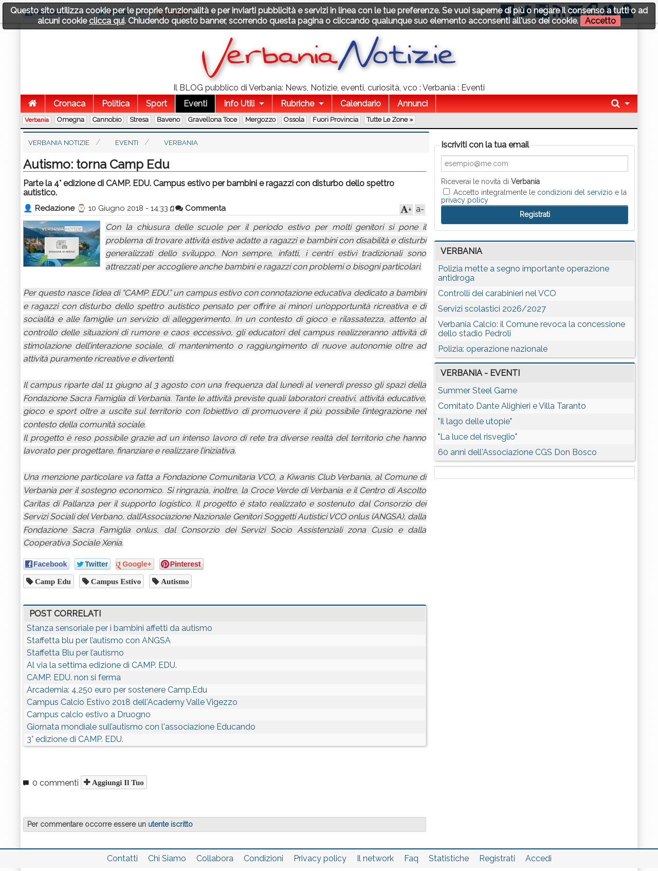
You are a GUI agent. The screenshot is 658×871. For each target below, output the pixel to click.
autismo (174, 581)
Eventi (195, 103)
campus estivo (115, 581)
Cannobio (107, 119)
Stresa (139, 119)
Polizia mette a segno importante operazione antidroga (523, 273)
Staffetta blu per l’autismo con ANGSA (99, 640)
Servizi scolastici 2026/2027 (492, 309)
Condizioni (263, 858)
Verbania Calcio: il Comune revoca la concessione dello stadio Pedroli (531, 328)
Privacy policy (320, 858)
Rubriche (297, 103)
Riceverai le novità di (490, 181)
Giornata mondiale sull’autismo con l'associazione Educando (141, 727)
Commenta (200, 208)
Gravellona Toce (212, 119)
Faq (411, 858)
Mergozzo (260, 119)
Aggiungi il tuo (117, 782)
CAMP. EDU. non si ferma (74, 677)
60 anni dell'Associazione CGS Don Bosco (517, 452)
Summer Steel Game (477, 390)
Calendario (360, 103)
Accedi (538, 858)
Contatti (122, 858)
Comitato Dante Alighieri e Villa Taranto (512, 406)
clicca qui (106, 21)
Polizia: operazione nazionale (492, 349)
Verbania (37, 119)
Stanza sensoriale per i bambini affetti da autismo (119, 628)
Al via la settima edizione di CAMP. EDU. (102, 665)
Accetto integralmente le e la (534, 196)
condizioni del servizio (575, 192)
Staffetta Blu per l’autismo (75, 653)
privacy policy (464, 200)
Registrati (497, 858)
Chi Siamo (167, 858)
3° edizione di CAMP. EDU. (75, 739)
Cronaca (69, 103)
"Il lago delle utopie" (475, 421)
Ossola (294, 119)
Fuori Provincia (335, 119)
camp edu (52, 581)
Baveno (168, 119)
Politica (116, 103)
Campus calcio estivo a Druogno (89, 714)
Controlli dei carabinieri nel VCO (497, 293)
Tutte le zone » (390, 119)
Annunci (412, 103)
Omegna (70, 119)
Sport (156, 103)
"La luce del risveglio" (477, 437)
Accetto (600, 21)
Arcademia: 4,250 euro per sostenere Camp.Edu (117, 690)
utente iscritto (170, 824)
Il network (375, 858)
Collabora (214, 858)
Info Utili (239, 103)
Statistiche (449, 858)
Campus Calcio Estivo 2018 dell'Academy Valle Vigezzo (132, 702)
